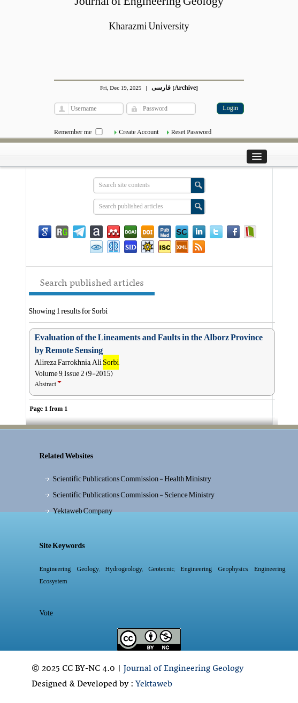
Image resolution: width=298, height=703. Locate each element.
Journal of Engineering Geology (183, 668)
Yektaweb (153, 684)
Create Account (138, 132)
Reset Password (191, 132)
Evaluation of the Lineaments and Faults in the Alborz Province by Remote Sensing (149, 344)
